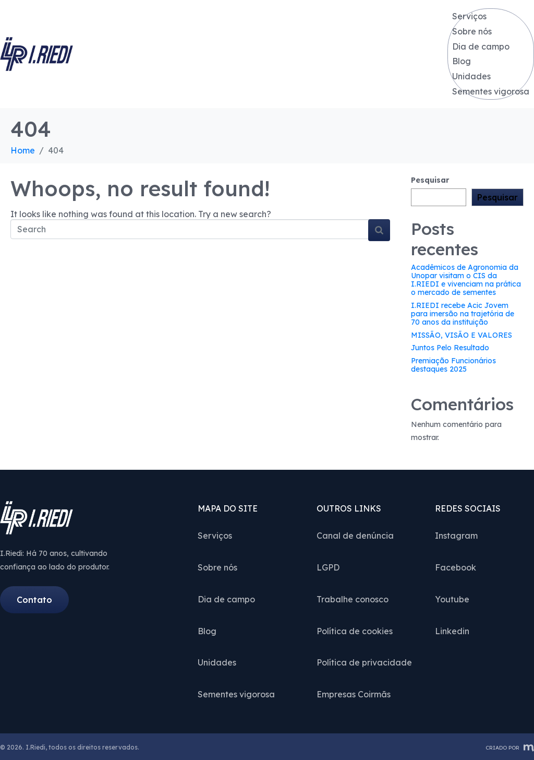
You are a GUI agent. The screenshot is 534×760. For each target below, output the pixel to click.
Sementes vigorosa (491, 91)
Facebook (455, 566)
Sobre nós (472, 31)
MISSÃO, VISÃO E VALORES (461, 334)
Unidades (472, 75)
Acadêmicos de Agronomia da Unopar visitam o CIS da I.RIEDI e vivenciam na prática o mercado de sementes (466, 279)
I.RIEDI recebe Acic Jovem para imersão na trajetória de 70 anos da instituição (462, 313)
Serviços (470, 15)
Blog (462, 60)
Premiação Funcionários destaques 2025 (453, 364)
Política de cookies (355, 630)
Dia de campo (481, 46)
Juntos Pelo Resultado (450, 346)
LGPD (328, 566)
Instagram (456, 534)
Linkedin (452, 630)
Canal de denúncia (355, 534)
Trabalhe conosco (353, 598)
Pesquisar (430, 179)
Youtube (452, 598)
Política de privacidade (364, 661)
